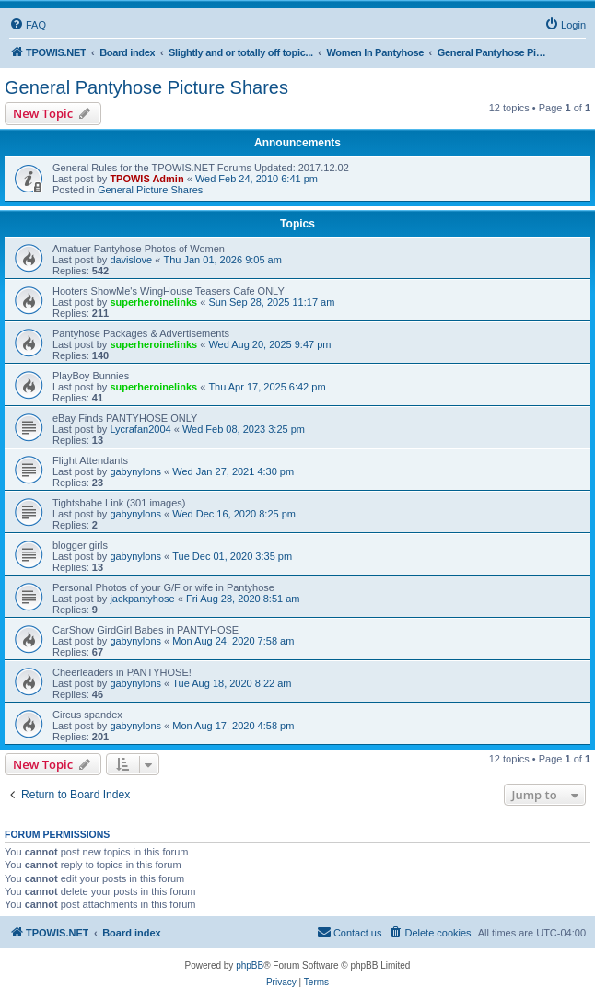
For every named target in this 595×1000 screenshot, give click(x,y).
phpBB (249, 965)
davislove (131, 259)
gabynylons (135, 471)
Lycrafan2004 (140, 429)
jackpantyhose (142, 598)
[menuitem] (27, 25)
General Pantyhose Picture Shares (146, 87)
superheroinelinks (153, 302)
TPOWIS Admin (146, 178)
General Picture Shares (150, 189)
